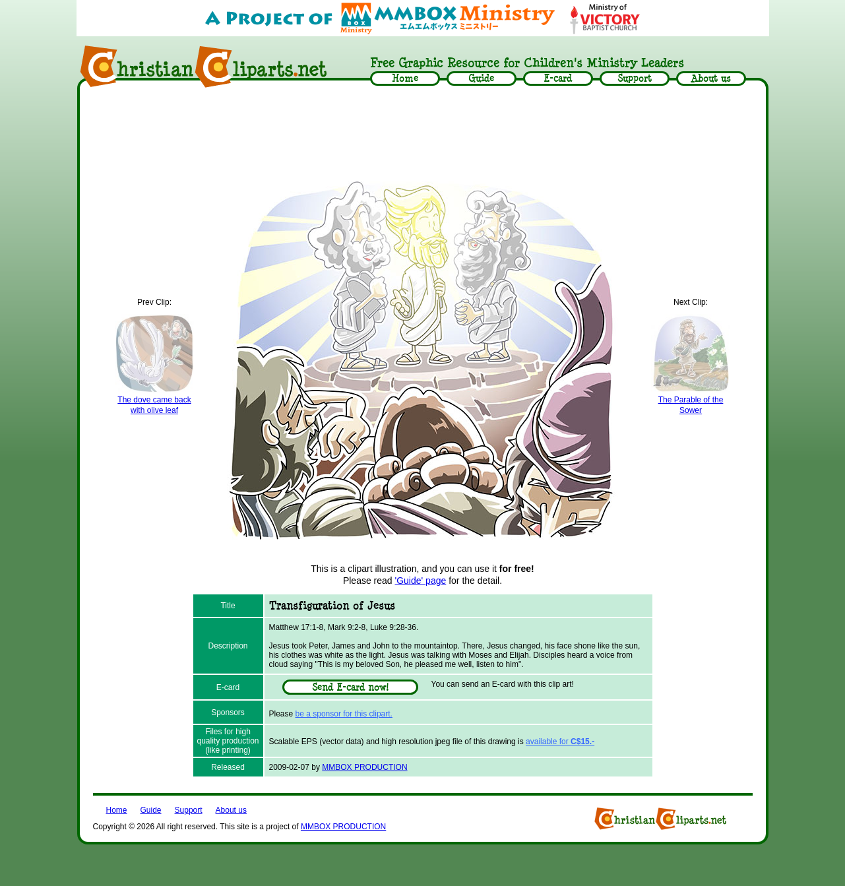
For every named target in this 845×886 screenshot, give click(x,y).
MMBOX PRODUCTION (364, 767)
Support (189, 810)
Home (116, 810)
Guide (151, 810)
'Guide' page (421, 580)
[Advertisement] (423, 130)
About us (231, 810)
